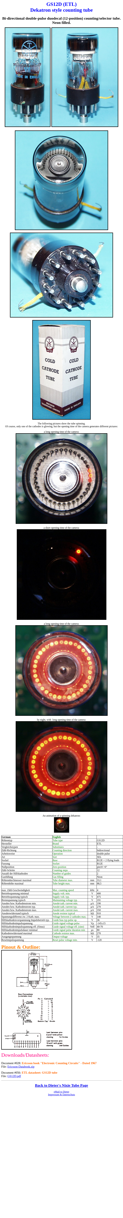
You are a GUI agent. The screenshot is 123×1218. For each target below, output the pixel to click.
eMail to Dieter (61, 1091)
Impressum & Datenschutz (61, 1094)
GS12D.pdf (14, 1076)
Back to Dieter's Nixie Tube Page (61, 1085)
